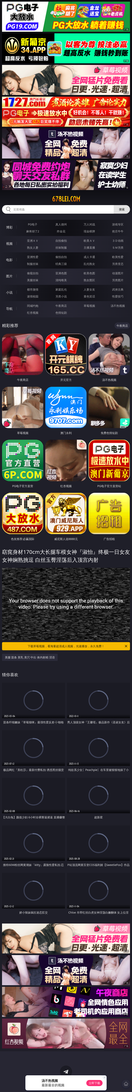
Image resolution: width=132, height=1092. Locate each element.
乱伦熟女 (89, 264)
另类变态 (117, 264)
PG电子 (33, 224)
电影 (9, 260)
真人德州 (61, 224)
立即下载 (94, 1083)
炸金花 (61, 231)
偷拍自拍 (61, 257)
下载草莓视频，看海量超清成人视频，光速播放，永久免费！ (78, 646)
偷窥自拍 (32, 273)
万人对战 (89, 224)
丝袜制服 (61, 247)
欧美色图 (89, 273)
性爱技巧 (117, 296)
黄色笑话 (89, 296)
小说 (9, 292)
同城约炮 (32, 306)
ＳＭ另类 (117, 247)
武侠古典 (117, 289)
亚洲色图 (61, 273)
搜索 (122, 209)
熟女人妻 (32, 247)
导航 (9, 308)
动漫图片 (117, 273)
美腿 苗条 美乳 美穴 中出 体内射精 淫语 (30, 657)
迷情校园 (32, 296)
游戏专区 (117, 224)
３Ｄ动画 (117, 241)
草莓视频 (89, 306)
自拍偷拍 (61, 241)
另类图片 (117, 280)
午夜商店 (61, 306)
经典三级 (61, 264)
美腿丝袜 (32, 280)
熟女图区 (89, 280)
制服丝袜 (32, 264)
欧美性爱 (117, 257)
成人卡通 (89, 257)
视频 (9, 243)
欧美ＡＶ (89, 241)
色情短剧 (61, 313)
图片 (9, 276)
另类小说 (61, 296)
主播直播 (89, 247)
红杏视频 (32, 313)
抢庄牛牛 (117, 231)
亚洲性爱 (32, 257)
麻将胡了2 (32, 231)
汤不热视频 (118, 306)
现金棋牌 (89, 231)
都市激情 (32, 289)
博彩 (9, 227)
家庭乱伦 (61, 289)
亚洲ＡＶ (32, 241)
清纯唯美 (61, 280)
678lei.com (66, 199)
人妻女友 (89, 289)
